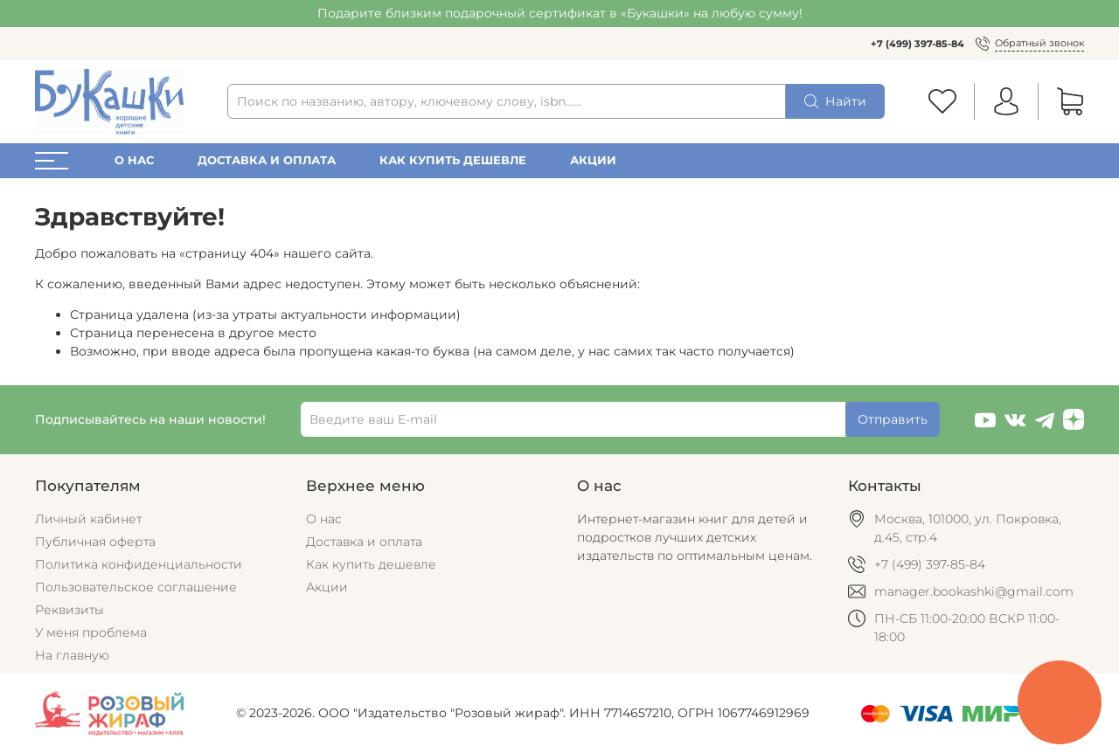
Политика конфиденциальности (138, 564)
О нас (134, 160)
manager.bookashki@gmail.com (974, 591)
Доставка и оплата (267, 160)
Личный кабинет (88, 519)
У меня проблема (91, 632)
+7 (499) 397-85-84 (917, 44)
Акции (593, 160)
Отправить (893, 419)
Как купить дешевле (452, 160)
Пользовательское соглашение (136, 587)
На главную (72, 655)
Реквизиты (69, 610)
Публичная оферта (95, 541)
